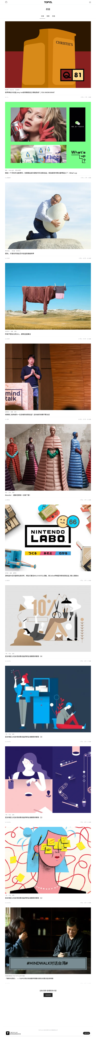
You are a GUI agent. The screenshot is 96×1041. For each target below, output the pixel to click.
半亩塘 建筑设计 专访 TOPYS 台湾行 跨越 (15, 976)
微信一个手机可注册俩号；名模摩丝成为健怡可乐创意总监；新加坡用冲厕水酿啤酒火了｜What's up (41, 173)
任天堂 (6, 573)
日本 (15, 412)
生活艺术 (7, 331)
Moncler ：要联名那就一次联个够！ (18, 495)
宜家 (11, 573)
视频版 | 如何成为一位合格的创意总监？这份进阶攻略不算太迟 (27, 414)
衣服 (12, 331)
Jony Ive (12, 89)
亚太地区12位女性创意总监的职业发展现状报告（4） (24, 656)
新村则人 (18, 251)
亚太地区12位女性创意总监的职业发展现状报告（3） (24, 737)
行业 (10, 653)
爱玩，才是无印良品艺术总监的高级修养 (19, 253)
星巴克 (14, 573)
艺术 (10, 492)
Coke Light (11, 170)
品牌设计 (7, 412)
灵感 (15, 331)
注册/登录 (48, 995)
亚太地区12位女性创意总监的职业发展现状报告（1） (24, 898)
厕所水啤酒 (18, 170)
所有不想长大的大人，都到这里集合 (18, 334)
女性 (13, 653)
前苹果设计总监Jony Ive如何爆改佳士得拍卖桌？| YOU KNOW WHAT (30, 92)
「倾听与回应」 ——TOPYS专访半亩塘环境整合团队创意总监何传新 (29, 978)
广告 (6, 653)
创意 (12, 412)
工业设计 (17, 89)
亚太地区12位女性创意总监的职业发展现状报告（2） (24, 817)
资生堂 (13, 251)
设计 (6, 492)
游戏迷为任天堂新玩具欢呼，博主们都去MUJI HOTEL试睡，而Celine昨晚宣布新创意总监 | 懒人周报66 (41, 575)
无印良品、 (7, 251)
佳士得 (6, 89)
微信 (6, 170)
